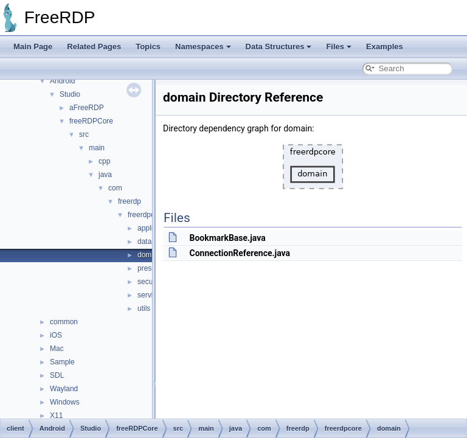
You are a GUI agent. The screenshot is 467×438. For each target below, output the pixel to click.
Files (338, 46)
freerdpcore (146, 214)
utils (143, 308)
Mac (57, 348)
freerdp (129, 201)
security (149, 281)
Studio (70, 94)
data (144, 241)
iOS (56, 335)
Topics (148, 46)
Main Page (32, 46)
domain (149, 255)
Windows (65, 402)
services (150, 295)
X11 (56, 415)
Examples (384, 46)
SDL (57, 375)
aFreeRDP (86, 107)
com (115, 188)
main (97, 148)
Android (62, 81)
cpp (104, 161)
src (84, 134)
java (105, 174)
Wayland (64, 388)
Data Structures (279, 46)
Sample (62, 362)
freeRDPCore (91, 121)
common (64, 322)
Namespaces (203, 46)
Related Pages (94, 46)
